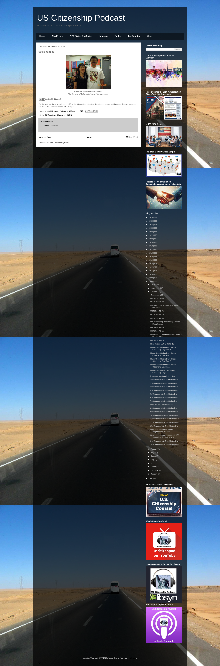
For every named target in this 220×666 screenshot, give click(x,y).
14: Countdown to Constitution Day (164, 441)
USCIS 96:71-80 (157, 302)
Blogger (133, 658)
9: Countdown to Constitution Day (163, 412)
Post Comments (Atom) (59, 143)
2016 (151, 253)
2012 (151, 267)
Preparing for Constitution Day (162, 376)
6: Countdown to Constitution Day (163, 397)
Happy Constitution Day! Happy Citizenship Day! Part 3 (163, 360)
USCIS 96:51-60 (157, 315)
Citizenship (61, 115)
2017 (151, 249)
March (153, 467)
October (154, 291)
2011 (151, 271)
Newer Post (45, 137)
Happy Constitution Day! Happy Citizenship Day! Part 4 (163, 354)
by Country (134, 36)
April (153, 463)
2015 (151, 256)
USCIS (69, 115)
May (153, 460)
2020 (151, 239)
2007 (151, 478)
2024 (151, 224)
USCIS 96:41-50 (157, 318)
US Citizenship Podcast (81, 17)
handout (117, 104)
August (154, 449)
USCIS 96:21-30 (157, 331)
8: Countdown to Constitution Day (163, 408)
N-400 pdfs (57, 36)
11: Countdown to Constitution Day (164, 419)
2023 (151, 228)
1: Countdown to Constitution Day (163, 380)
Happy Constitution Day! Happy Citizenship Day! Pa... (163, 366)
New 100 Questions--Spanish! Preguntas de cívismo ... (162, 430)
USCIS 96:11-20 (157, 340)
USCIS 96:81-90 (157, 298)
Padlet (118, 36)
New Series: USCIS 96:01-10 (162, 344)
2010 (151, 274)
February (155, 470)
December (155, 284)
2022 (151, 232)
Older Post (132, 137)
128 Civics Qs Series (81, 36)
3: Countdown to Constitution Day (163, 387)
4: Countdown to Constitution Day (163, 390)
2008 (151, 281)
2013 (151, 264)
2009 (151, 278)
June (153, 456)
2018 (151, 246)
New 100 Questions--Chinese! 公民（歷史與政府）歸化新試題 (164, 436)
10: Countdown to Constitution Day (164, 415)
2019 (151, 242)
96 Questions (50, 115)
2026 (151, 217)
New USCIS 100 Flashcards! (161, 405)
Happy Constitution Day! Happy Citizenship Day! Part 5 (163, 348)
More (149, 36)
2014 (151, 260)
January (154, 474)
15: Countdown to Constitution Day (164, 445)
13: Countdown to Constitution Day (164, 426)
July (153, 453)
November (155, 288)
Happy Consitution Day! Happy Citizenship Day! (162, 371)
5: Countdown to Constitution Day (163, 394)
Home (42, 36)
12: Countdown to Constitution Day (164, 422)
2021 (151, 235)
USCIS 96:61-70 (157, 311)
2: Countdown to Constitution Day (163, 383)
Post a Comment (51, 126)
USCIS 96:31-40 (157, 327)
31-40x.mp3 (69, 107)
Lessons (103, 36)
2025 (151, 221)
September (155, 295)
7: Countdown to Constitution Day (163, 401)
